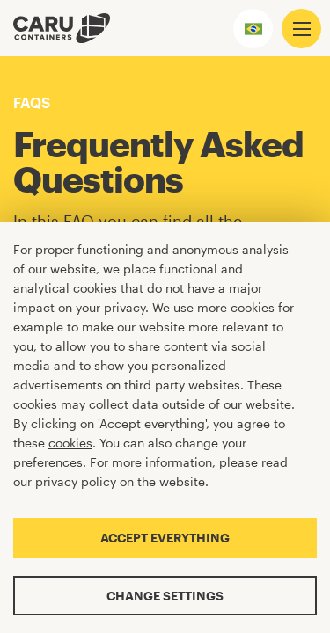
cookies (70, 442)
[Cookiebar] (165, 427)
